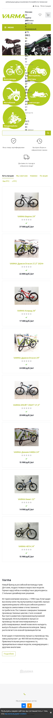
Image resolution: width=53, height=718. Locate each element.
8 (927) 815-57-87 (27, 104)
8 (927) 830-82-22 (27, 56)
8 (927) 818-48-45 (27, 46)
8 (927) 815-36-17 (27, 93)
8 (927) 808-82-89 (27, 75)
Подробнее (9, 654)
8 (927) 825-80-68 (27, 124)
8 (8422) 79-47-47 (27, 38)
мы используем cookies (16, 714)
